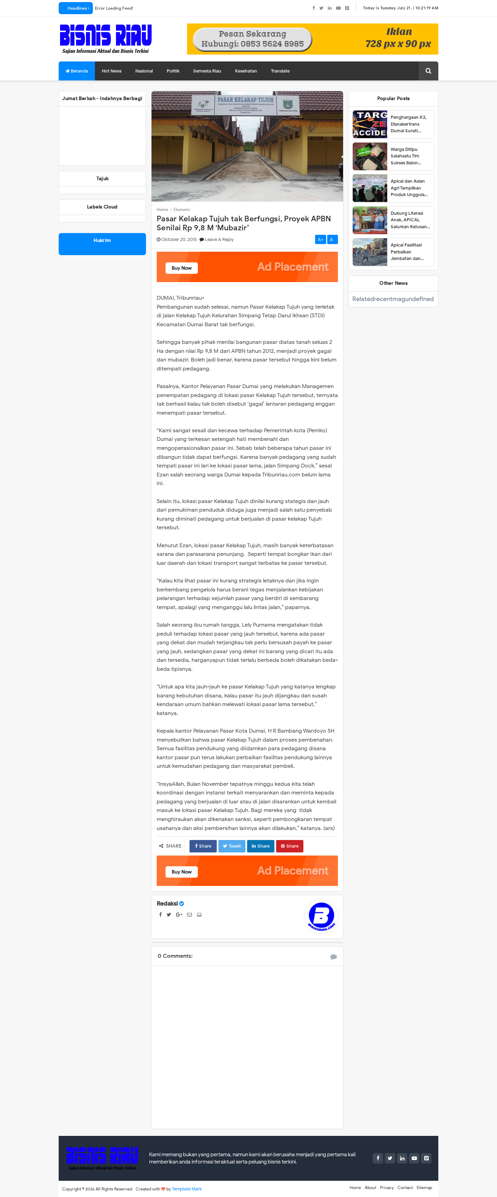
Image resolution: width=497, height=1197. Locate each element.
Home (355, 1187)
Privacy (387, 1187)
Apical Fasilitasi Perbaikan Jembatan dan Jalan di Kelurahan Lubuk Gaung (410, 252)
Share (203, 846)
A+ (320, 239)
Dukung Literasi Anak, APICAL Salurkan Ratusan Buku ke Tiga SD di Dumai (409, 220)
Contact (405, 1187)
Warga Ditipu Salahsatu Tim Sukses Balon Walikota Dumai (407, 156)
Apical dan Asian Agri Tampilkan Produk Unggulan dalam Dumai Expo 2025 (410, 188)
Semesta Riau (207, 71)
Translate (280, 71)
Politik (173, 71)
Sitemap (424, 1187)
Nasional (144, 71)
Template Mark (187, 1189)
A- (332, 239)
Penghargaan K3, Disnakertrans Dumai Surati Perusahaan (408, 124)
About (370, 1187)
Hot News (111, 71)
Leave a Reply (219, 239)
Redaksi (167, 903)
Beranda (77, 71)
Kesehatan (246, 71)
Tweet (232, 846)
